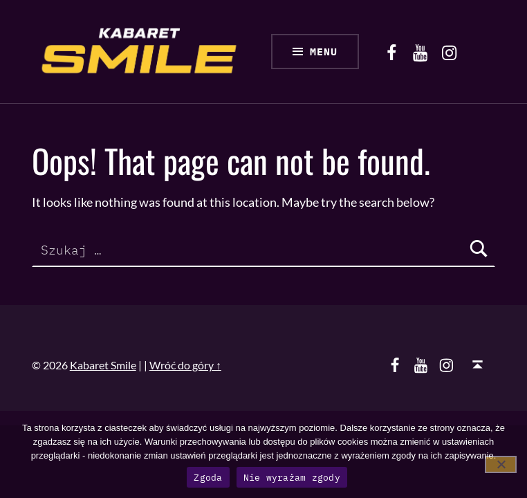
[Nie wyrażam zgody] (501, 464)
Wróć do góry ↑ (185, 364)
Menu (324, 51)
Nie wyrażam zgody (291, 477)
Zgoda (208, 477)
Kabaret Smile (103, 364)
